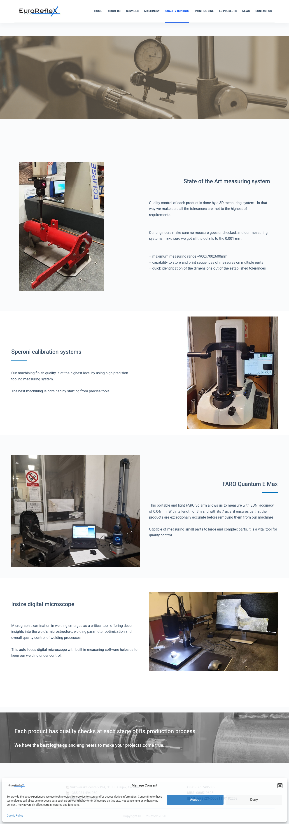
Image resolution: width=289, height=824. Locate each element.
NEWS (246, 11)
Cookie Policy (15, 815)
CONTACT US (263, 11)
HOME (98, 11)
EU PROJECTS (228, 11)
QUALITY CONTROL (177, 11)
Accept (195, 800)
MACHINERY (152, 11)
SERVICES (132, 11)
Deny (254, 800)
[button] (280, 785)
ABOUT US (113, 11)
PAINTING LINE (204, 11)
